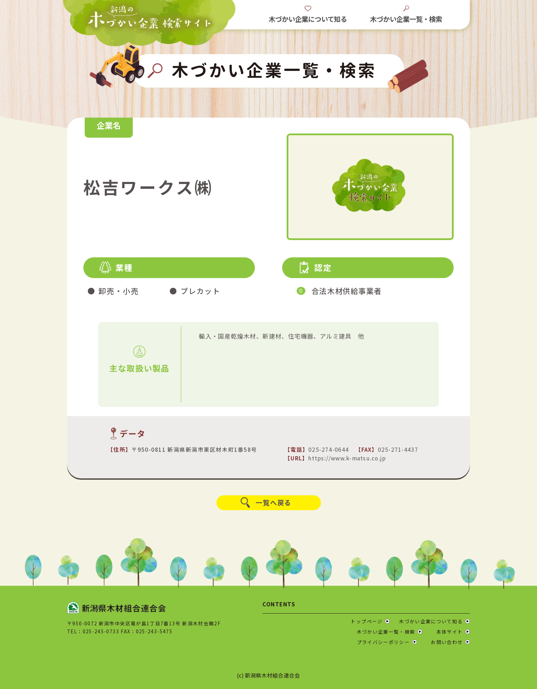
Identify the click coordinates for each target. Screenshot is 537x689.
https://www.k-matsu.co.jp (347, 458)
